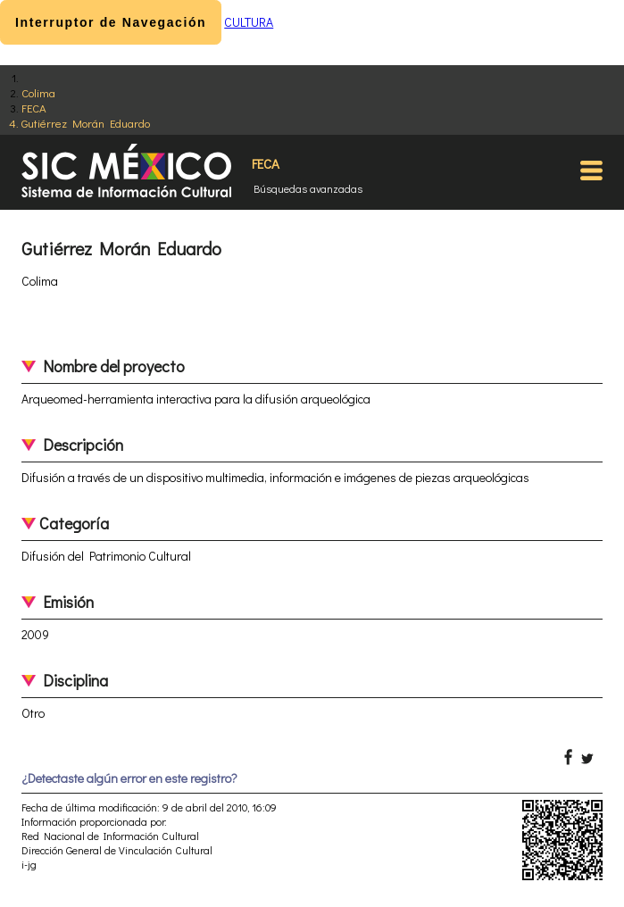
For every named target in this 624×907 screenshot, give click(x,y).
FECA (33, 107)
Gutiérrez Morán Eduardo (85, 122)
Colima (38, 92)
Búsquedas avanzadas (308, 188)
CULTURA (248, 21)
